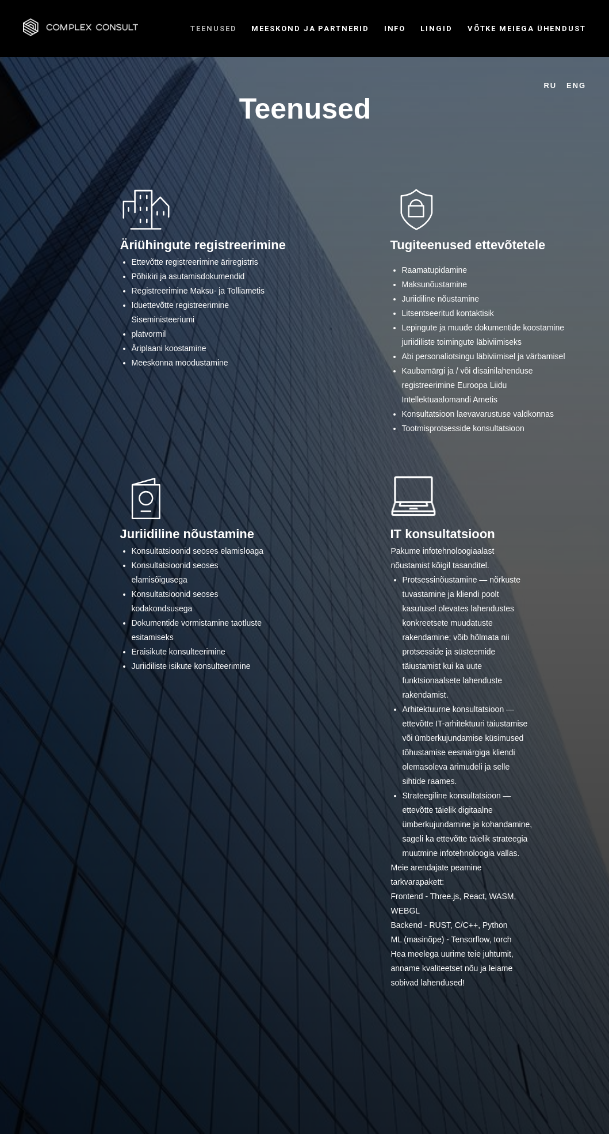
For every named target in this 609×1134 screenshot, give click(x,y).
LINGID (436, 28)
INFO (395, 28)
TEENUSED (213, 28)
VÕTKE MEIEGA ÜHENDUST (527, 28)
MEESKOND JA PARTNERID (310, 28)
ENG (576, 85)
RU (550, 85)
